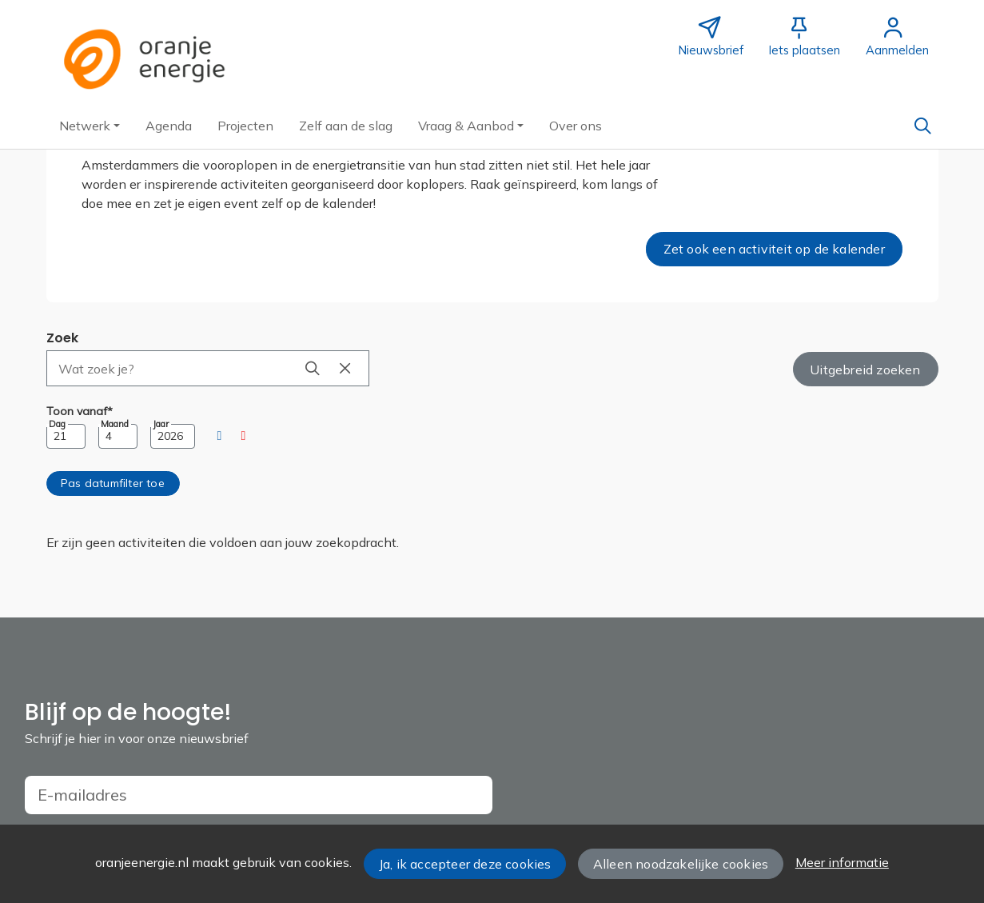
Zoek (62, 338)
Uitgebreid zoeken (865, 370)
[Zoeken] (923, 125)
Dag (57, 424)
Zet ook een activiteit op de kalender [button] (774, 249)
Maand (115, 424)
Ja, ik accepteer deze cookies (465, 864)
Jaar (161, 424)
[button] (89, 126)
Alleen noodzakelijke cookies (680, 864)
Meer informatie (842, 862)
